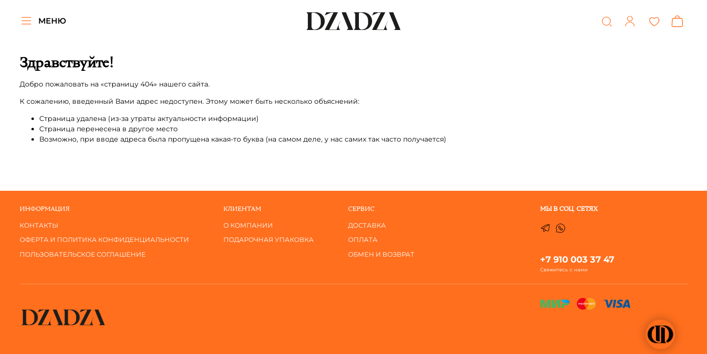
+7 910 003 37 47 (577, 259)
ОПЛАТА (363, 239)
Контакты (39, 225)
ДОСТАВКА (367, 225)
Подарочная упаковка (268, 239)
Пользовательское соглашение (83, 254)
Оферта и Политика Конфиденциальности (104, 239)
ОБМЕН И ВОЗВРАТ (381, 254)
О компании (248, 225)
